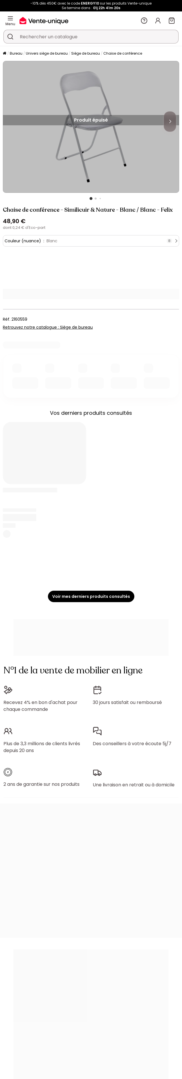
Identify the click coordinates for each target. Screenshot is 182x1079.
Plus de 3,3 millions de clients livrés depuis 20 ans (41, 747)
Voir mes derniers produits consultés (91, 596)
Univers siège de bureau (47, 53)
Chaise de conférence (122, 53)
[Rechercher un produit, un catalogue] (10, 36)
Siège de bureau (85, 53)
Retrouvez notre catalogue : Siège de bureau (48, 327)
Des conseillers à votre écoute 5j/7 (132, 743)
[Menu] (10, 18)
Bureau (16, 53)
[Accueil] (4, 53)
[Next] (170, 121)
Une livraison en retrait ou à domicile (134, 785)
